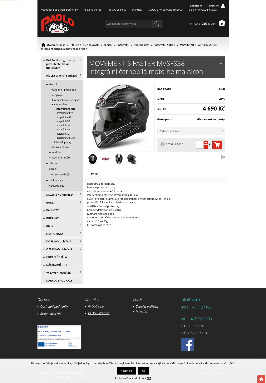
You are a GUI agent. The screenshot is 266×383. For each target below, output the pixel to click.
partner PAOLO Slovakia (203, 9)
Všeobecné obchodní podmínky (59, 9)
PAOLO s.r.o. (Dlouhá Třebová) (165, 9)
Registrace (196, 6)
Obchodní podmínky (54, 306)
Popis (94, 174)
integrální (123, 45)
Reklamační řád (92, 9)
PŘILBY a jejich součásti (85, 45)
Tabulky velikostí (116, 9)
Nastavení (126, 370)
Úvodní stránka (56, 45)
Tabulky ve (143, 306)
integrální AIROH (165, 45)
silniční (108, 45)
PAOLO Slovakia (98, 313)
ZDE (149, 378)
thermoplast (141, 45)
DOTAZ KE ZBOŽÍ (175, 144)
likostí (154, 306)
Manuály (137, 9)
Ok (143, 370)
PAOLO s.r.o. (96, 306)
